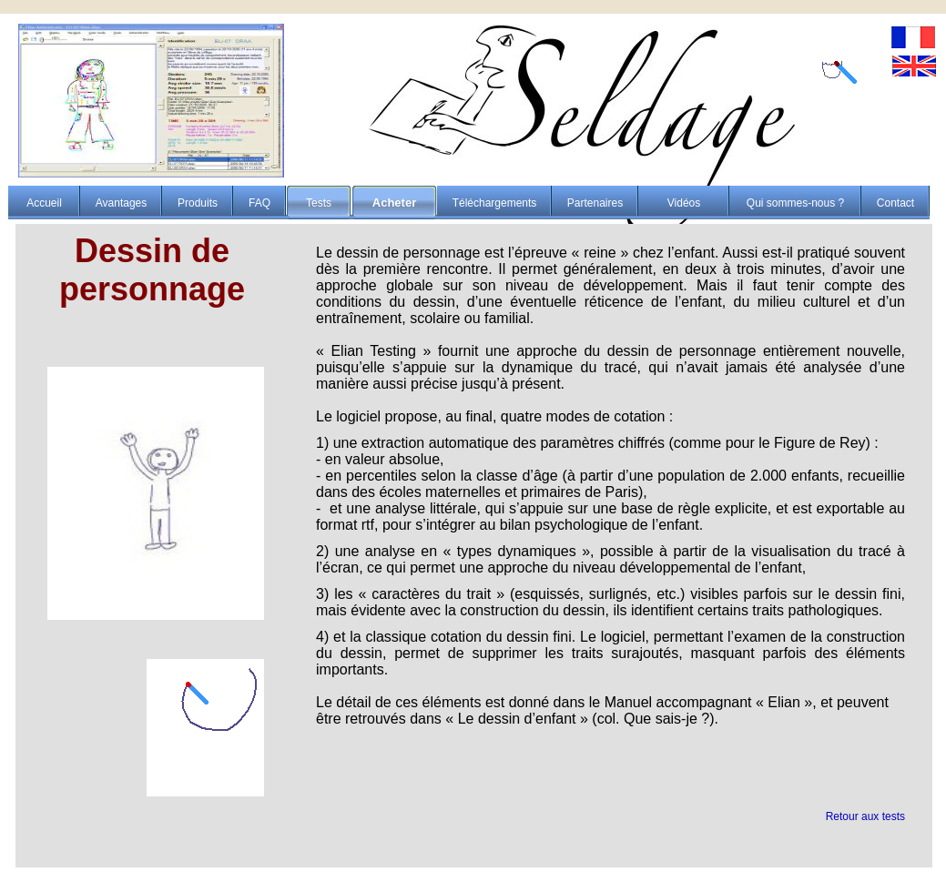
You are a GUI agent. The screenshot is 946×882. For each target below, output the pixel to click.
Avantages (121, 203)
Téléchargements (495, 203)
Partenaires (595, 203)
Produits (198, 203)
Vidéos (683, 203)
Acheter (394, 202)
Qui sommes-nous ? (795, 203)
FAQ (259, 203)
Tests (318, 203)
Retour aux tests (865, 816)
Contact (895, 203)
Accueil (44, 203)
